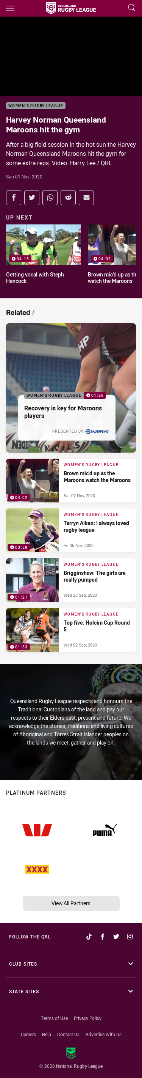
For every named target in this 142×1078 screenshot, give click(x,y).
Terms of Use (54, 1018)
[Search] (132, 8)
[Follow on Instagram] (130, 936)
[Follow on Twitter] (116, 936)
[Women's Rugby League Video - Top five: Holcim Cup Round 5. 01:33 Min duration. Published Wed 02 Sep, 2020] (71, 630)
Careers (28, 1034)
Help (46, 1034)
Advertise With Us (104, 1034)
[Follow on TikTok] (89, 936)
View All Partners (71, 903)
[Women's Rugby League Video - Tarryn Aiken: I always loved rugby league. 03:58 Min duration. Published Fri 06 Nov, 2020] (71, 530)
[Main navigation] (10, 8)
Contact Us (68, 1034)
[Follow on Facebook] (103, 936)
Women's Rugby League (35, 105)
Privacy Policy (87, 1018)
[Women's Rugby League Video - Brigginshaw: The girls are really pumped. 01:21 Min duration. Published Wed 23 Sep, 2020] (71, 580)
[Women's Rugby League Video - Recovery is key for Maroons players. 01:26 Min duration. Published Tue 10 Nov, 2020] (71, 388)
